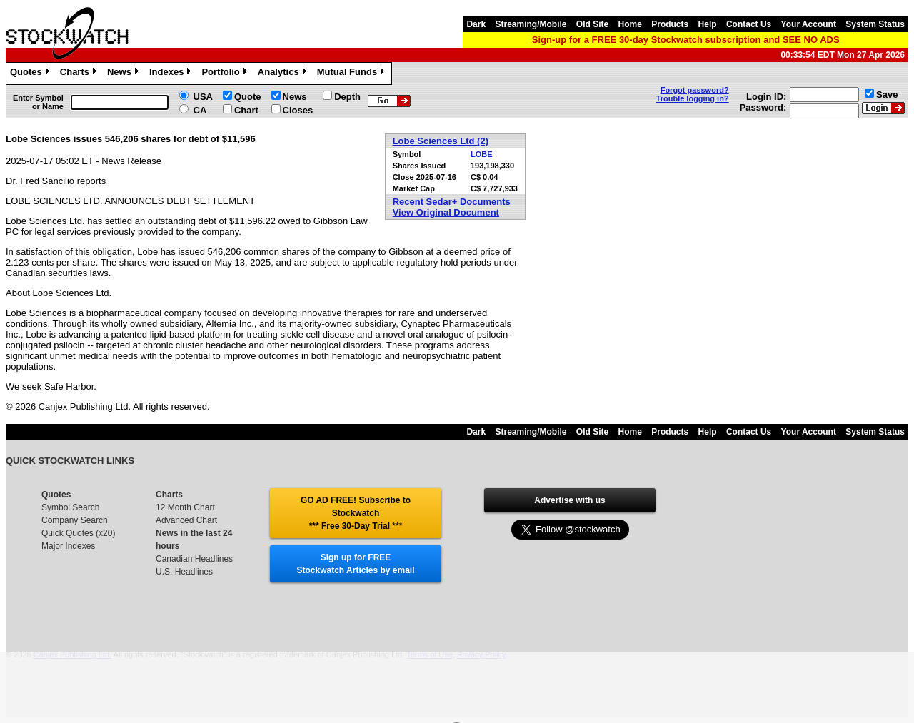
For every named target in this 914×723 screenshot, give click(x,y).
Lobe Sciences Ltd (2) (440, 141)
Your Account (808, 24)
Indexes (171, 73)
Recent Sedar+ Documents (452, 201)
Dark (476, 24)
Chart (246, 110)
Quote (247, 96)
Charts (80, 73)
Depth (347, 96)
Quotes (31, 73)
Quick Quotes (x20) (78, 533)
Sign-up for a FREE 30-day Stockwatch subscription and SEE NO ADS (686, 39)
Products (669, 24)
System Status (875, 24)
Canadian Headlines (194, 559)
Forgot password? (695, 90)
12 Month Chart (185, 507)
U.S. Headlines (184, 572)
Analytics (284, 73)
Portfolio (225, 73)
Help (707, 24)
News (124, 73)
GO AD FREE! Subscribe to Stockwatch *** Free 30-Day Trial (356, 513)
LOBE (482, 154)
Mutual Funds (352, 73)
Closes (298, 110)
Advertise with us (569, 500)
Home (630, 24)
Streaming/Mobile (530, 24)
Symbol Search (70, 507)
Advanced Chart (186, 520)
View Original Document (446, 212)
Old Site (592, 24)
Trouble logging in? (692, 98)
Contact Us (748, 24)
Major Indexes (68, 546)
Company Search (74, 520)
